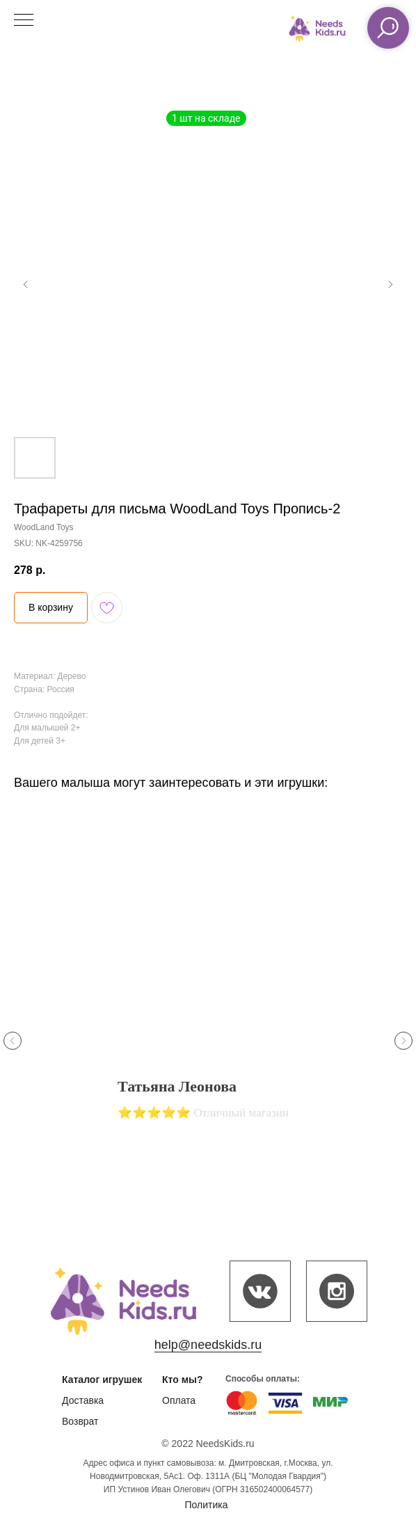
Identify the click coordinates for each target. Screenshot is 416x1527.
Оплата (178, 1400)
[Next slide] (403, 1041)
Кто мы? (182, 1379)
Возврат (80, 1421)
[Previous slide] (12, 1041)
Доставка (83, 1400)
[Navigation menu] (23, 21)
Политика (206, 1504)
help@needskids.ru (208, 1345)
